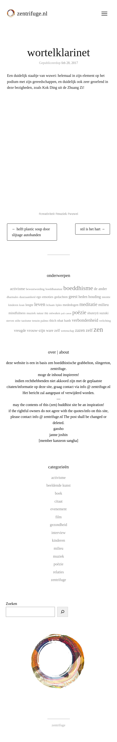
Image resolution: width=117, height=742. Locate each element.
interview (58, 533)
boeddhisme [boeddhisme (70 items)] (78, 288)
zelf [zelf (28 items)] (89, 330)
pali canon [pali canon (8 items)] (66, 313)
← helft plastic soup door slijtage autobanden (31, 232)
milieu (58, 548)
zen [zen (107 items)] (98, 329)
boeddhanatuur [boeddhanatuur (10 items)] (54, 289)
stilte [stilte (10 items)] (18, 320)
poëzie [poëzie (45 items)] (79, 312)
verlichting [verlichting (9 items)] (105, 320)
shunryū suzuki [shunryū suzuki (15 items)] (97, 313)
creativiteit (47, 214)
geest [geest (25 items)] (73, 296)
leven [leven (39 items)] (39, 304)
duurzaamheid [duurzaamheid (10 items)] (27, 297)
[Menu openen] (104, 14)
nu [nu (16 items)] (46, 313)
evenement (58, 509)
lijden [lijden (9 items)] (59, 305)
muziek (62, 214)
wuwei (74, 214)
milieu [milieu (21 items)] (103, 304)
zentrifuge (58, 580)
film (58, 517)
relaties (58, 572)
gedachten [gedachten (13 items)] (61, 297)
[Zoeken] (62, 612)
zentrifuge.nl (32, 13)
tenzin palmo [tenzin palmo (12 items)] (40, 320)
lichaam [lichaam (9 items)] (50, 305)
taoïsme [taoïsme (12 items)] (26, 320)
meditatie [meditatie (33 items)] (88, 304)
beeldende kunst (58, 485)
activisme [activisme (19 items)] (17, 289)
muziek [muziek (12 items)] (31, 313)
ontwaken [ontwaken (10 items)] (54, 313)
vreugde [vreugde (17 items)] (20, 330)
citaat (58, 501)
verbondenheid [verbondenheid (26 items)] (85, 320)
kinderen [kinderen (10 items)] (13, 305)
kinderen (58, 540)
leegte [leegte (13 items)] (29, 305)
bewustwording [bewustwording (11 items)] (35, 289)
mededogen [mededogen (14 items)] (70, 305)
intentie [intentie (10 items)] (106, 297)
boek (58, 493)
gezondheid (58, 525)
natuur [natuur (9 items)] (40, 313)
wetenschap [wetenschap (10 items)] (67, 330)
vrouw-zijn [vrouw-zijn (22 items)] (36, 330)
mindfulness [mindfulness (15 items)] (16, 313)
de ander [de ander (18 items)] (100, 289)
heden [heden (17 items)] (82, 297)
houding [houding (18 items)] (94, 297)
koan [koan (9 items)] (21, 305)
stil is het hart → (92, 229)
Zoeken (11, 604)
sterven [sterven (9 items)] (10, 320)
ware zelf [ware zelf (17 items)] (53, 330)
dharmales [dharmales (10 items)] (12, 297)
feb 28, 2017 (69, 63)
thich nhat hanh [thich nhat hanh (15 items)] (60, 320)
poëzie (59, 564)
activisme (58, 478)
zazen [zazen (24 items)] (80, 330)
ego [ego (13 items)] (38, 297)
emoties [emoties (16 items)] (47, 297)
